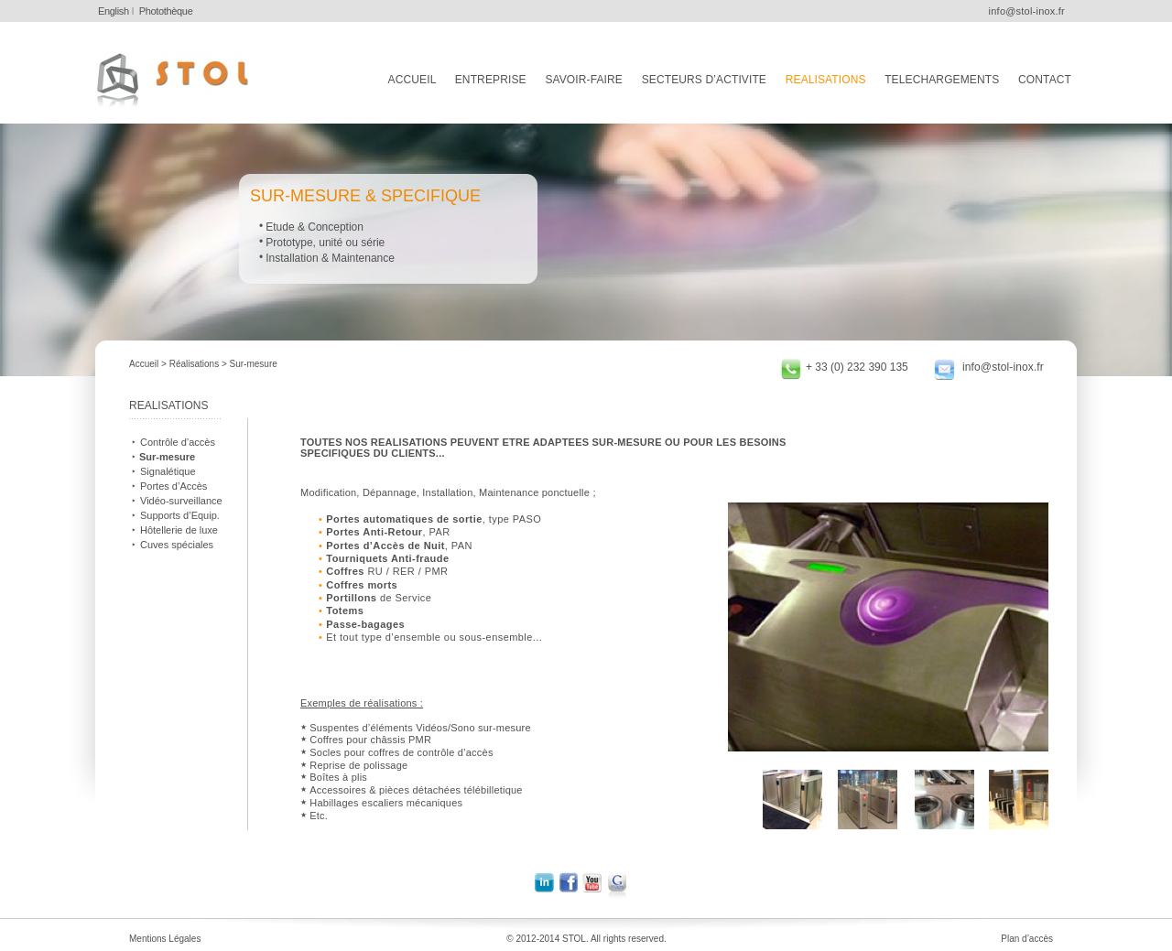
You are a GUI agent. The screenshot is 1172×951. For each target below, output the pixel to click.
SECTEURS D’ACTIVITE (704, 79)
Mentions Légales (165, 939)
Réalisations (194, 364)
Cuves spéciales (176, 544)
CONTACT (1044, 79)
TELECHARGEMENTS (941, 79)
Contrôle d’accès (177, 442)
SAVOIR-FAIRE (584, 79)
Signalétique (168, 471)
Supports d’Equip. (180, 515)
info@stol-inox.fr (1003, 367)
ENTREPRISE (490, 79)
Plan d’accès (1027, 939)
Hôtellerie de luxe (179, 529)
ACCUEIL (412, 79)
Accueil (143, 364)
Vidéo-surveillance (181, 500)
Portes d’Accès (173, 486)
